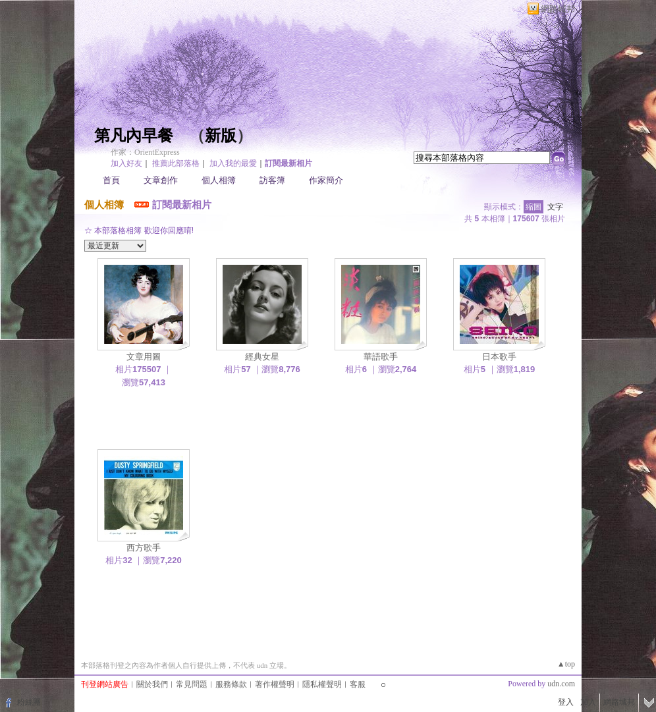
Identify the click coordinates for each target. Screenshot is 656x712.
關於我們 (152, 684)
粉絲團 (29, 702)
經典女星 (262, 357)
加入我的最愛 (233, 163)
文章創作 (161, 180)
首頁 (111, 180)
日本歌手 (499, 357)
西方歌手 (143, 548)
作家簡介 (326, 180)
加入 (588, 702)
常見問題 (191, 684)
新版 (220, 135)
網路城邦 (558, 9)
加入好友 (126, 163)
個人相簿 (219, 180)
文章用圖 (143, 357)
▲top (566, 664)
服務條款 (231, 684)
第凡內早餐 (133, 135)
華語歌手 (381, 357)
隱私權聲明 (322, 684)
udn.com (561, 683)
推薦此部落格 (176, 163)
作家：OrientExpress (145, 152)
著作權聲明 (274, 684)
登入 (566, 702)
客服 (358, 684)
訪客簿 (272, 180)
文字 (555, 206)
